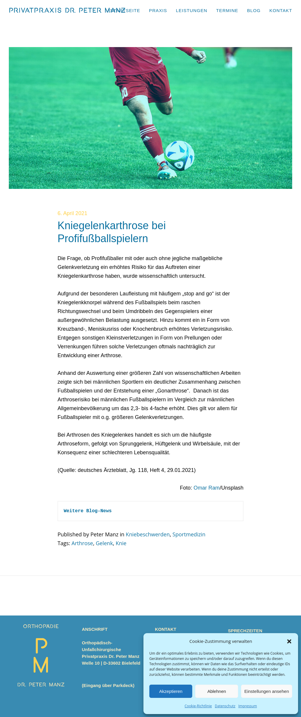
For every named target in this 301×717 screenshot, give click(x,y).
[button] (289, 641)
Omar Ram (207, 488)
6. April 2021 (72, 213)
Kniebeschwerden (148, 534)
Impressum (247, 705)
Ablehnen (216, 691)
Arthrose (82, 543)
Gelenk (104, 543)
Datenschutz (225, 705)
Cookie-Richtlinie (198, 705)
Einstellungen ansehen (266, 691)
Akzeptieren (170, 691)
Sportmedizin (189, 534)
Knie (121, 543)
